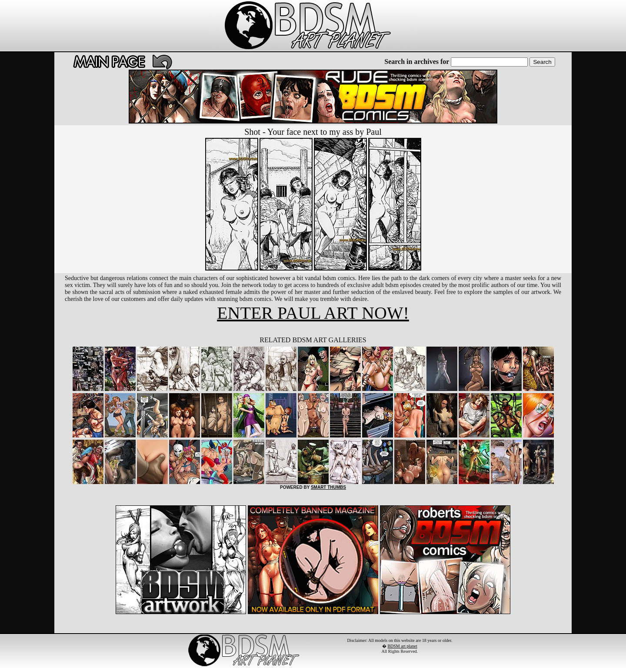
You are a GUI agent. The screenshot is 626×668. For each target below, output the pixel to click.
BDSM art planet (402, 646)
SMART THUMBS (328, 487)
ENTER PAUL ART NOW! (313, 313)
